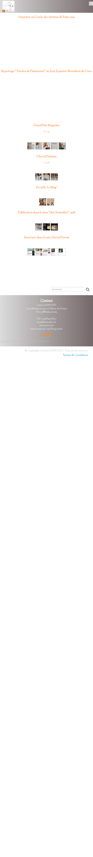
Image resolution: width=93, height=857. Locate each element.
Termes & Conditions (75, 355)
